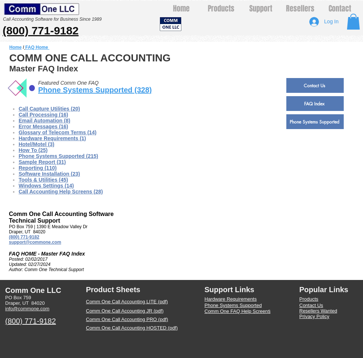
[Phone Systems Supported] (315, 121)
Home (15, 47)
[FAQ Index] (315, 103)
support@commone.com (35, 242)
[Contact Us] (315, 85)
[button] (353, 22)
